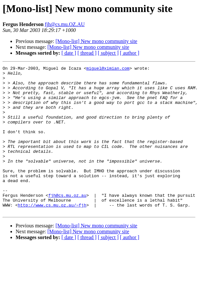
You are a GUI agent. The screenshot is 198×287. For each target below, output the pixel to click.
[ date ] (68, 53)
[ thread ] (87, 53)
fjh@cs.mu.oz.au (67, 221)
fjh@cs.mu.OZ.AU (65, 24)
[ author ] (129, 53)
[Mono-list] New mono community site (97, 41)
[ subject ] (108, 53)
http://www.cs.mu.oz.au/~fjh (52, 233)
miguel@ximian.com (107, 69)
